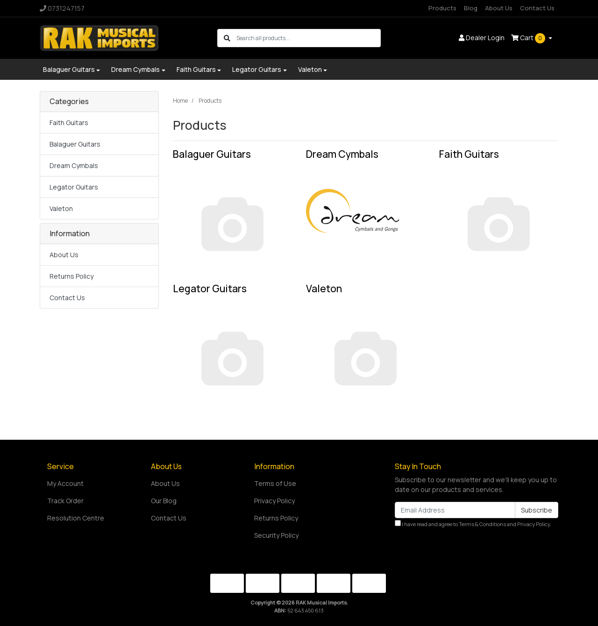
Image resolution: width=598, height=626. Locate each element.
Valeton (61, 208)
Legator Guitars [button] (256, 69)
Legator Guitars (74, 187)
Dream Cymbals (74, 165)
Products (442, 8)
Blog (470, 8)
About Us (499, 8)
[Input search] (308, 38)
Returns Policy (71, 276)
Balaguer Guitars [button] (69, 69)
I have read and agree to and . (473, 524)
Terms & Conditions (482, 524)
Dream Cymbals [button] (135, 69)
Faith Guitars (69, 122)
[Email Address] (455, 510)
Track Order (65, 500)
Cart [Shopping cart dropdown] (529, 38)
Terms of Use (275, 483)
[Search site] (227, 38)
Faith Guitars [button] (196, 69)
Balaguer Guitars (75, 144)
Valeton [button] (310, 69)
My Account (65, 483)
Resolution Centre (75, 517)
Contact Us (537, 8)
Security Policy (276, 535)
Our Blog (164, 500)
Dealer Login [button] (482, 37)
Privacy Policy (274, 500)
